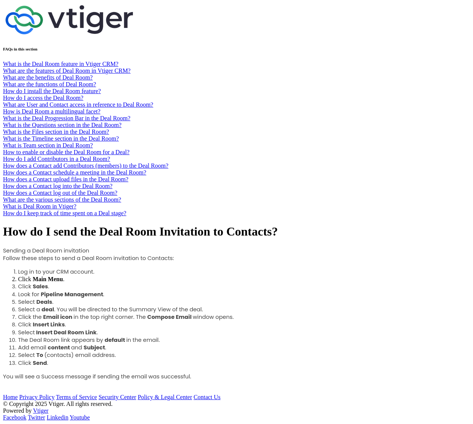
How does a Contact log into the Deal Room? (58, 186)
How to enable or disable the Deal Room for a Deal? (66, 152)
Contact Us (207, 397)
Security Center (117, 397)
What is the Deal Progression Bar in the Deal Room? (66, 118)
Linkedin (58, 417)
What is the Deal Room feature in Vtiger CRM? (60, 64)
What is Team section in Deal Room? (48, 145)
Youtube (80, 417)
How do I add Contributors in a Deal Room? (56, 159)
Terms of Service (76, 397)
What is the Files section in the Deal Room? (56, 132)
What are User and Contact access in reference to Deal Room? (78, 104)
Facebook (14, 417)
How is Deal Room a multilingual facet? (52, 111)
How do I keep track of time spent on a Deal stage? (64, 213)
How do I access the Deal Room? (43, 98)
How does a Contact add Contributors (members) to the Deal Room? (85, 165)
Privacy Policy (37, 397)
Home (10, 397)
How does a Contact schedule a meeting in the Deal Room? (74, 172)
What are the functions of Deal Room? (49, 84)
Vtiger (41, 410)
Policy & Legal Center (165, 397)
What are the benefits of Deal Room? (48, 77)
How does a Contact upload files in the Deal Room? (65, 179)
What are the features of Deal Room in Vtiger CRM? (67, 70)
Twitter (36, 417)
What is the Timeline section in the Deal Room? (61, 138)
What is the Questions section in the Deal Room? (62, 125)
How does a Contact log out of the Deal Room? (60, 193)
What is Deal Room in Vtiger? (39, 206)
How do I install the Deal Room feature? (52, 91)
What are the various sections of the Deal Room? (62, 199)
